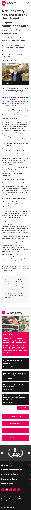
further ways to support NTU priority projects (14, 295)
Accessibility (18, 497)
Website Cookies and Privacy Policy (11, 503)
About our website (6, 497)
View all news (23, 407)
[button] (2, 453)
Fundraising (12, 60)
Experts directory (15, 423)
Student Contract (6, 501)
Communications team (15, 431)
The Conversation (15, 438)
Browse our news (15, 416)
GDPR (19, 499)
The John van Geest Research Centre (13, 101)
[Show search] (28, 3)
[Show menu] (24, 3)
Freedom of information (8, 499)
